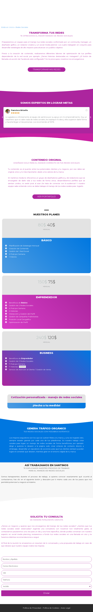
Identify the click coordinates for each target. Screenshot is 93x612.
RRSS (41, 17)
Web (47, 17)
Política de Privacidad (32, 608)
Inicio (11, 27)
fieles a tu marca (56, 438)
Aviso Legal (65, 608)
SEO (52, 17)
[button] (46, 11)
